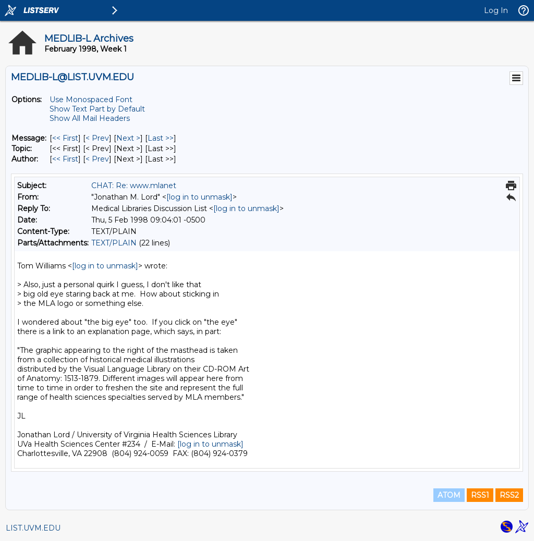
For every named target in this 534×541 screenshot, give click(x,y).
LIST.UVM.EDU (33, 528)
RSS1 (480, 495)
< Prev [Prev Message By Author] (97, 159)
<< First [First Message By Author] (65, 159)
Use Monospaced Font (91, 99)
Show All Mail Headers (90, 118)
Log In (496, 10)
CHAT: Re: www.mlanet (133, 185)
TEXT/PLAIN (114, 243)
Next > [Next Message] (128, 138)
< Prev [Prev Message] (97, 138)
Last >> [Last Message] (161, 138)
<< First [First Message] (65, 138)
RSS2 (509, 495)
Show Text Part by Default (97, 109)
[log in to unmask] (199, 197)
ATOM (449, 495)
